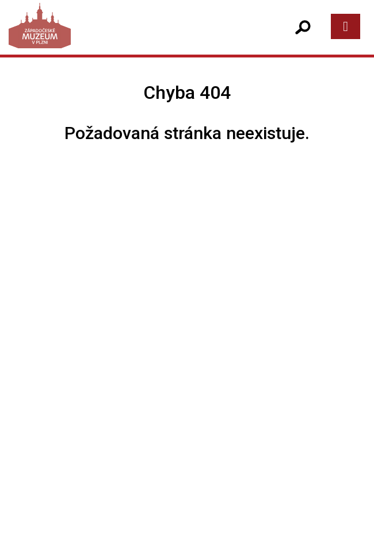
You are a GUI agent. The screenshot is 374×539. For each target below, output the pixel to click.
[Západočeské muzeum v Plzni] (100, 37)
